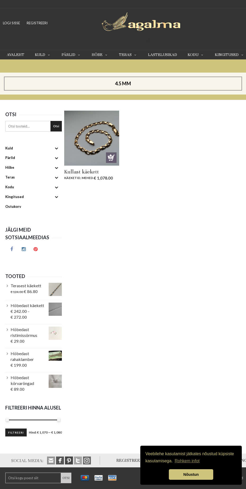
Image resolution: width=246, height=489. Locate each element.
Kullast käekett (81, 171)
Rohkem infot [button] (187, 461)
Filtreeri (16, 432)
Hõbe (100, 54)
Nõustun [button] (191, 474)
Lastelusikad (162, 54)
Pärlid (71, 54)
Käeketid (72, 178)
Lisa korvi (111, 157)
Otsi (56, 126)
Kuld (43, 54)
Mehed (87, 178)
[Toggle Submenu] (56, 148)
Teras (128, 54)
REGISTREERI (37, 23)
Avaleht (15, 54)
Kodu (196, 54)
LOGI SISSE (11, 23)
